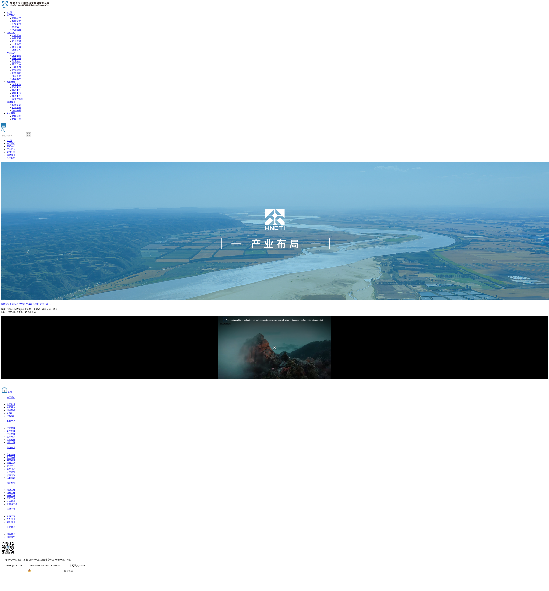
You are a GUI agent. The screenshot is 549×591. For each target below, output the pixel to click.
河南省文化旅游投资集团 (13, 304)
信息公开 (11, 102)
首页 (6, 392)
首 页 (9, 12)
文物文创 (16, 67)
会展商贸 (16, 76)
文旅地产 (16, 79)
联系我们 (16, 30)
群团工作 (16, 93)
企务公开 (16, 107)
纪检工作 (16, 87)
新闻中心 (11, 32)
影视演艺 (16, 70)
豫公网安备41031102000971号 (45, 571)
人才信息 (11, 527)
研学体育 (16, 73)
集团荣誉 (16, 21)
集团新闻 (16, 38)
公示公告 (16, 105)
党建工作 (16, 84)
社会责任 (16, 96)
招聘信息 (16, 116)
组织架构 (16, 24)
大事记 (15, 27)
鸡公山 (47, 304)
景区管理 (16, 58)
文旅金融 (16, 56)
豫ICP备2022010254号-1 (12, 571)
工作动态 (16, 44)
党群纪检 (11, 81)
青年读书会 (17, 99)
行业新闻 (16, 41)
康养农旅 (16, 64)
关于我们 (11, 15)
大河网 (78, 571)
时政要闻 (16, 35)
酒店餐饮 (16, 61)
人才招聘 (11, 113)
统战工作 (16, 90)
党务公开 (16, 110)
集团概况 (16, 18)
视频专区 (16, 50)
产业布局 (11, 53)
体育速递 (16, 47)
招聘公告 (16, 119)
